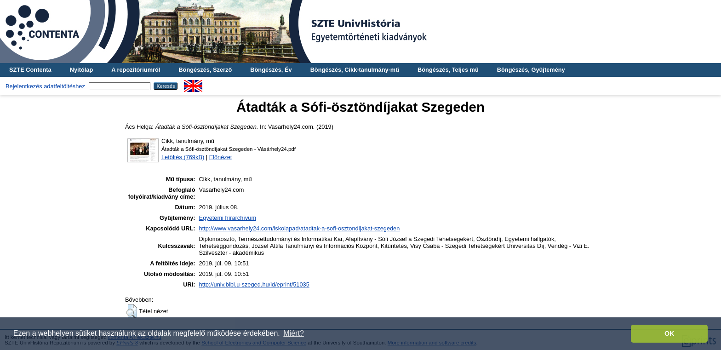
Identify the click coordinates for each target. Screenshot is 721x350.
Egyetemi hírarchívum (227, 217)
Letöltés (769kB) (182, 157)
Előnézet (220, 157)
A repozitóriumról (135, 69)
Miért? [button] (293, 333)
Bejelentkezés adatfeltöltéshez (45, 86)
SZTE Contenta (30, 69)
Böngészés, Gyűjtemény (531, 69)
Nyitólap (81, 69)
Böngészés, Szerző (205, 69)
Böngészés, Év (271, 69)
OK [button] (669, 333)
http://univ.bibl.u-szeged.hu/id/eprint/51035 (254, 284)
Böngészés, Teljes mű (448, 69)
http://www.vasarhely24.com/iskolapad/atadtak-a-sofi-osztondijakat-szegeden (299, 228)
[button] (131, 311)
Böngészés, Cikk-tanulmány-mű (354, 69)
